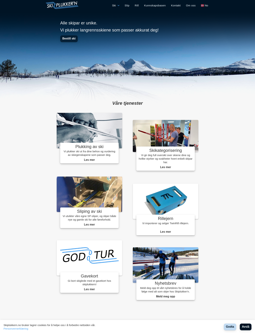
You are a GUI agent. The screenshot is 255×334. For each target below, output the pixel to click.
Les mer (89, 160)
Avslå (245, 326)
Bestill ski (69, 38)
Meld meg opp (165, 296)
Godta (230, 326)
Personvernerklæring (16, 328)
